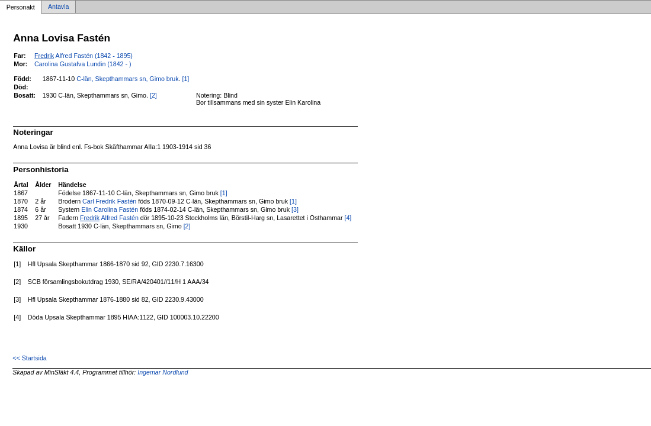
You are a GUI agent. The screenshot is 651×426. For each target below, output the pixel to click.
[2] (153, 95)
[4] (347, 217)
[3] (295, 209)
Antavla (58, 7)
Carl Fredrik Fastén (109, 201)
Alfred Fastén (109, 217)
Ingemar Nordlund (162, 372)
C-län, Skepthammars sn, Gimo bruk (127, 78)
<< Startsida (29, 358)
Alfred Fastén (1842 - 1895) (83, 55)
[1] (185, 78)
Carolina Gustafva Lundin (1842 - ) (83, 63)
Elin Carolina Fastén (109, 209)
